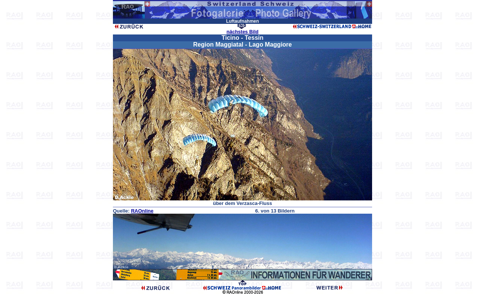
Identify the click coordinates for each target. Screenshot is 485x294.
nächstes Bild (243, 31)
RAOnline (142, 211)
